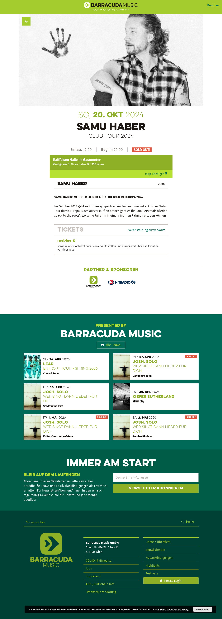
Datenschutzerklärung (101, 592)
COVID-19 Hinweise (98, 560)
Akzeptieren (202, 609)
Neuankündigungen (159, 557)
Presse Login (173, 581)
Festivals (152, 573)
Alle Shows (113, 345)
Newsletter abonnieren (156, 488)
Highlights (153, 565)
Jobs (89, 568)
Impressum (93, 576)
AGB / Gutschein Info (100, 584)
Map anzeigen (154, 174)
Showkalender (155, 550)
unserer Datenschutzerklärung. (173, 609)
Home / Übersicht (158, 542)
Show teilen (192, 27)
